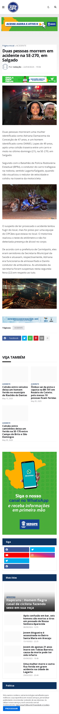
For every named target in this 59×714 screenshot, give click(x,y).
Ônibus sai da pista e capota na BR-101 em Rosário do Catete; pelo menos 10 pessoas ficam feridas (43, 392)
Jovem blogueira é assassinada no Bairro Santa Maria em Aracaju (37, 635)
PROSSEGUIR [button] (11, 708)
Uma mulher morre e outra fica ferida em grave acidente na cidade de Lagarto (39, 668)
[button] (3, 7)
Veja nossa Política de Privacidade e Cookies (32, 705)
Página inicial (8, 46)
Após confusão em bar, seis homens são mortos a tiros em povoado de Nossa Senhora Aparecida (39, 619)
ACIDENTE (21, 46)
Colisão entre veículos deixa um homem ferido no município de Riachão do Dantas (15, 391)
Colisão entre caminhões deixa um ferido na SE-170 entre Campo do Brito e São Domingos (15, 431)
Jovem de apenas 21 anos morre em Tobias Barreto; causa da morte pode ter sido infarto (38, 651)
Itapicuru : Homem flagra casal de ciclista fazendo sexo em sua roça (26, 603)
